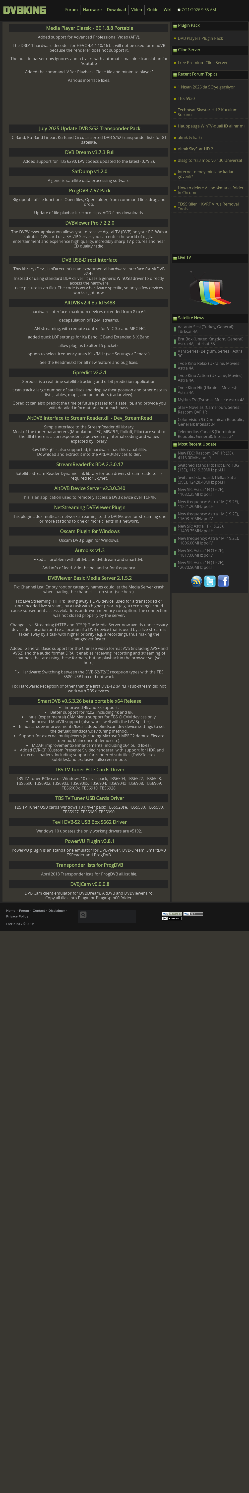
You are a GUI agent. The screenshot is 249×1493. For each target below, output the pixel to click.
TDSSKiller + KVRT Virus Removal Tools (208, 206)
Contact (39, 910)
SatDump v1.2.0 (89, 171)
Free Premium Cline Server (203, 62)
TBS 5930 (186, 98)
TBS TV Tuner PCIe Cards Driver (89, 770)
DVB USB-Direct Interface (90, 260)
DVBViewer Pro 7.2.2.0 (89, 223)
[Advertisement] (71, 103)
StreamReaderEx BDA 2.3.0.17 (89, 464)
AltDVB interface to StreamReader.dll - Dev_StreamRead (89, 418)
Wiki (167, 9)
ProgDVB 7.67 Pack (89, 191)
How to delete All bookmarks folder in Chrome (211, 190)
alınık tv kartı (190, 137)
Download (116, 9)
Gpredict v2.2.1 (90, 372)
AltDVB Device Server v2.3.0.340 (89, 488)
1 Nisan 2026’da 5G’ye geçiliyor (206, 87)
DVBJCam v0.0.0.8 (89, 884)
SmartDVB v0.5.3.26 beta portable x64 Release (89, 701)
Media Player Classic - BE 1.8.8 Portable (89, 28)
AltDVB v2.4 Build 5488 (89, 303)
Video (136, 9)
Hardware (92, 9)
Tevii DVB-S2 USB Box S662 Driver (90, 822)
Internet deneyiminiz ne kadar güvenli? (206, 174)
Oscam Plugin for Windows (90, 531)
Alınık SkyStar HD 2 (195, 149)
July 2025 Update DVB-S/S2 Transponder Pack (89, 128)
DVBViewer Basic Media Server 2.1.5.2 (90, 578)
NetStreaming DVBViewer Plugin (89, 507)
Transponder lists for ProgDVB (89, 865)
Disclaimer (57, 910)
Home (10, 910)
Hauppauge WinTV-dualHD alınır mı (211, 126)
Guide (152, 9)
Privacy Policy (17, 916)
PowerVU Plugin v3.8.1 (90, 841)
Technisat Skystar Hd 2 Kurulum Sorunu (208, 112)
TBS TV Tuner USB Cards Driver (89, 798)
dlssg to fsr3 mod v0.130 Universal (210, 160)
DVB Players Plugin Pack (200, 38)
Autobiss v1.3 (90, 550)
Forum (71, 9)
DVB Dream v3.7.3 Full (90, 152)
